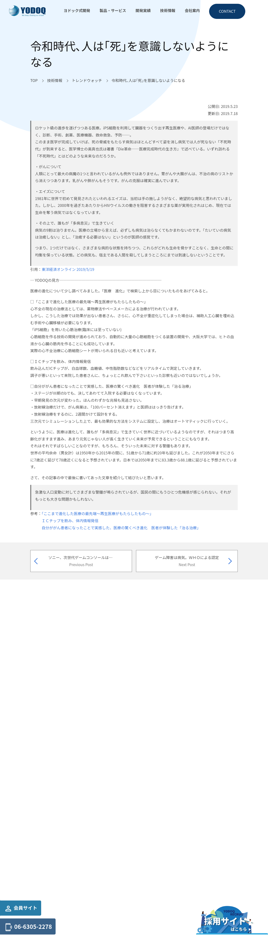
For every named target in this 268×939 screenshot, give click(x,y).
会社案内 (192, 10)
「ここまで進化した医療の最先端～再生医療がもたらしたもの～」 (97, 513)
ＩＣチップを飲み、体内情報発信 (70, 520)
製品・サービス (113, 10)
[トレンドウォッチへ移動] (87, 80)
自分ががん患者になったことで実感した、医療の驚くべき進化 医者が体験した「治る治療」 (121, 527)
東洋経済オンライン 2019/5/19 (68, 269)
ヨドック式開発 (77, 10)
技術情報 (167, 10)
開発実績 (143, 10)
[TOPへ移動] (34, 80)
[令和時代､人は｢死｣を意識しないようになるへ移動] (148, 80)
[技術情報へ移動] (54, 80)
